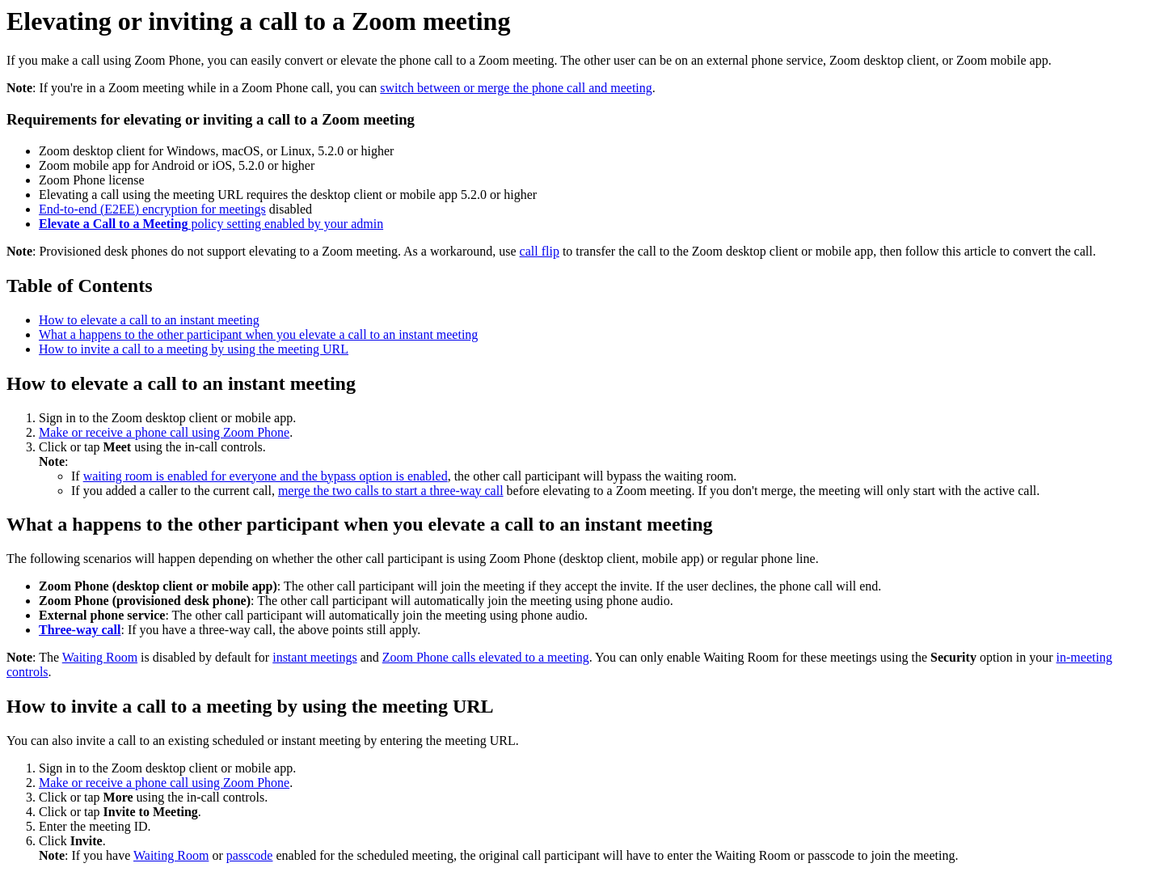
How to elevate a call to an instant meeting (149, 320)
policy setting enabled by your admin (211, 224)
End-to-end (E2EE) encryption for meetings (152, 209)
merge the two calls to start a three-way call (391, 490)
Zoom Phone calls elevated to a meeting (485, 657)
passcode (249, 855)
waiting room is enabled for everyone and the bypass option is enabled (265, 476)
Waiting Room (99, 657)
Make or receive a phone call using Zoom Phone (164, 432)
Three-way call (79, 630)
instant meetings (314, 657)
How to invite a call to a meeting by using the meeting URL (193, 349)
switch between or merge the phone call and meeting (516, 88)
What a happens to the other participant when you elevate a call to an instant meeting (258, 334)
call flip (539, 251)
